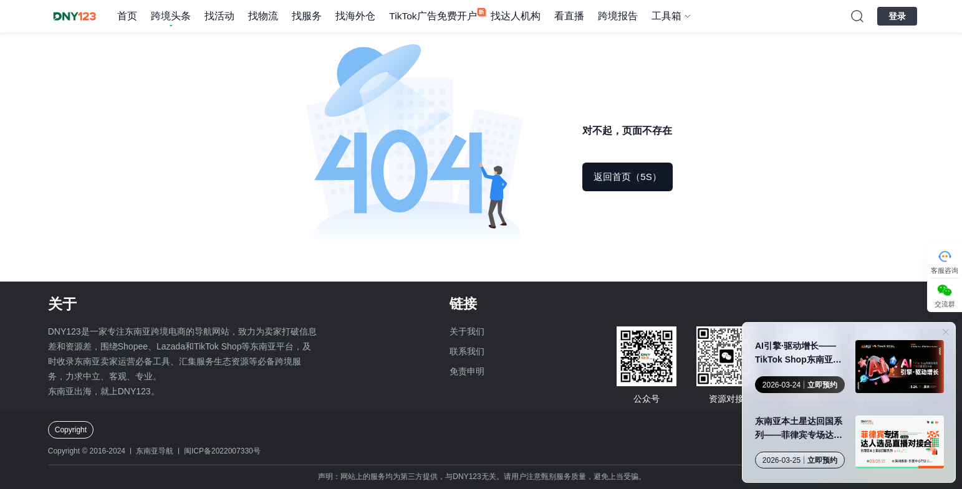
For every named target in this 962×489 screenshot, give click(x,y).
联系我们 (467, 351)
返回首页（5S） (627, 176)
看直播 (569, 16)
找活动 (219, 16)
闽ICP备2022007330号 (222, 451)
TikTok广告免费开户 (432, 16)
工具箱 (666, 16)
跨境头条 (171, 16)
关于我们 (467, 331)
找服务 (307, 16)
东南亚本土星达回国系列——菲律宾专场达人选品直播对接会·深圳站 (800, 429)
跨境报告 (618, 16)
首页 (127, 16)
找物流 (263, 16)
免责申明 (467, 371)
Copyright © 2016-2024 (86, 451)
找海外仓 (355, 16)
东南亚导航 (154, 451)
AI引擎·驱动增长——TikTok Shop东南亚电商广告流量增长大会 (798, 353)
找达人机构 (516, 16)
